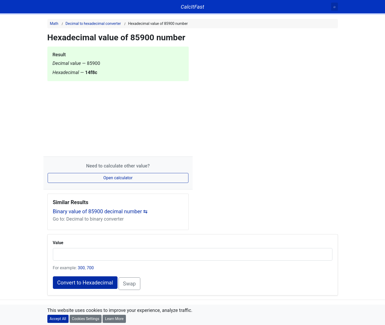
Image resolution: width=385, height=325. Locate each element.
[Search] (334, 7)
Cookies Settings (85, 319)
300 (81, 267)
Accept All (58, 319)
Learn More (114, 319)
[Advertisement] (118, 117)
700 (90, 267)
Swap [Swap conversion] (129, 284)
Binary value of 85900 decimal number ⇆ (100, 211)
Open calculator (118, 177)
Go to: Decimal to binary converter (88, 219)
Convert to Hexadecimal (85, 282)
